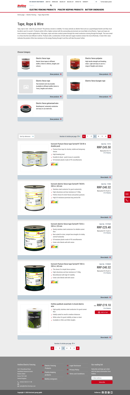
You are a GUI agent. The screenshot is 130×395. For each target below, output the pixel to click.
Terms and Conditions (77, 374)
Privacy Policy (74, 370)
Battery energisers (94, 9)
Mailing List (70, 1)
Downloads (55, 1)
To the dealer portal (106, 2)
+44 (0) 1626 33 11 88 (24, 382)
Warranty (85, 1)
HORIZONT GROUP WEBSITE (37, 1)
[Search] (39, 5)
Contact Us (78, 1)
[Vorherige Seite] (84, 136)
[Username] (102, 378)
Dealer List (62, 1)
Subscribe (102, 382)
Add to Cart (103, 312)
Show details (106, 177)
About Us (48, 1)
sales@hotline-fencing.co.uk (26, 386)
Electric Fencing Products (43, 9)
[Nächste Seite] (109, 136)
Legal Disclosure (75, 366)
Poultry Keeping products (70, 9)
